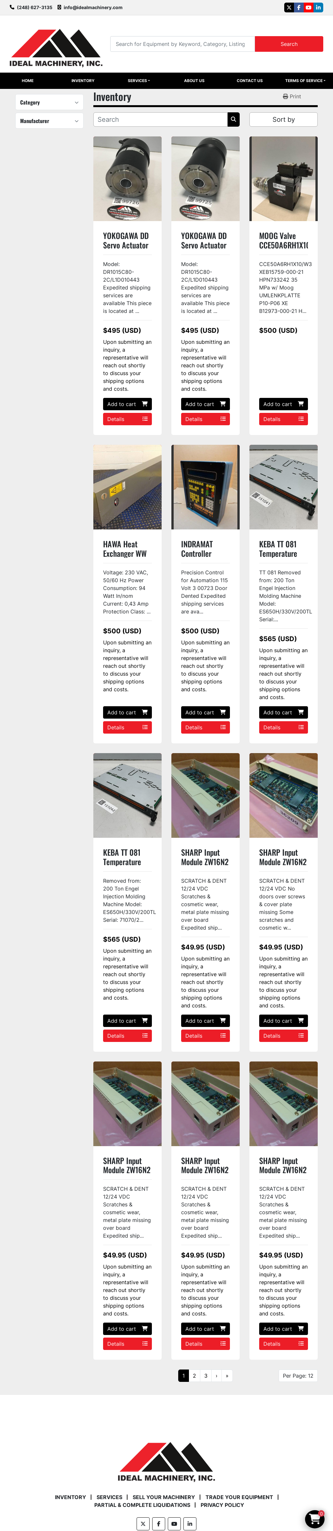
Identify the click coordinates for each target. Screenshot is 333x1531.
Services (137, 80)
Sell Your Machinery (164, 1497)
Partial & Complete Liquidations (142, 1505)
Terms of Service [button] (304, 80)
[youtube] (308, 7)
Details (127, 419)
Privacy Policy (222, 1505)
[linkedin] (318, 7)
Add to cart (127, 404)
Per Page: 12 (298, 1375)
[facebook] (299, 7)
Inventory (83, 80)
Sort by (284, 119)
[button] (138, 81)
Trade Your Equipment (239, 1497)
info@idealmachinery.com (93, 7)
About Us (194, 80)
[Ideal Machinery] (166, 1457)
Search (289, 44)
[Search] (182, 43)
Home (27, 80)
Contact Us (250, 80)
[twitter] (289, 7)
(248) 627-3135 (34, 7)
